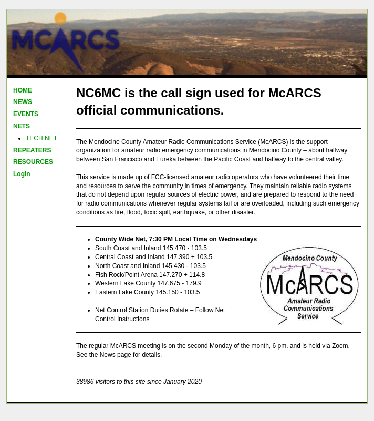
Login (21, 174)
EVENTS (25, 114)
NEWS (22, 102)
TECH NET (41, 138)
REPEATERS (32, 150)
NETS (21, 126)
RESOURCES (33, 162)
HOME (22, 90)
